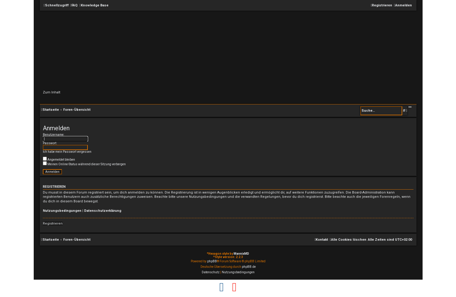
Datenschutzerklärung (102, 211)
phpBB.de (249, 266)
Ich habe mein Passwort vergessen (67, 151)
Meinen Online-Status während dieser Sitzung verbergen (84, 164)
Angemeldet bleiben (59, 159)
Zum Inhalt (51, 92)
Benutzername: (53, 134)
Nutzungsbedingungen (62, 211)
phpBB (212, 261)
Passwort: (50, 143)
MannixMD (241, 253)
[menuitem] (73, 5)
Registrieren (53, 223)
